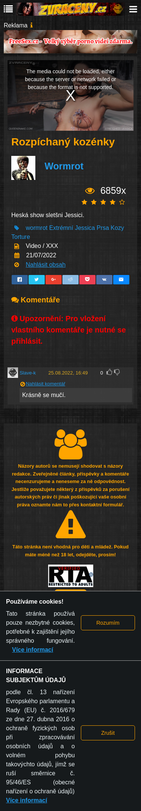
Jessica (85, 228)
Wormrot (63, 166)
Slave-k (28, 373)
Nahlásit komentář (45, 384)
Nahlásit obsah (45, 264)
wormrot (36, 228)
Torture (20, 237)
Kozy (117, 228)
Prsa (103, 228)
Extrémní (61, 228)
